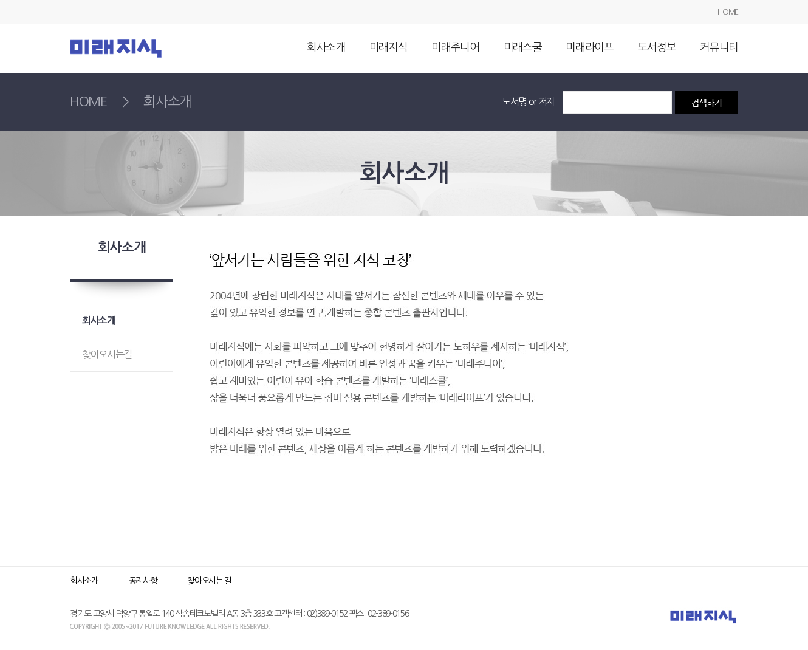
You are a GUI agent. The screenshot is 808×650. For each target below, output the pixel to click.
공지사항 (143, 580)
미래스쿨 (523, 47)
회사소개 (326, 47)
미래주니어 (455, 47)
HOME (727, 12)
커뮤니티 (719, 47)
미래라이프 (589, 47)
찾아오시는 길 (209, 580)
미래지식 (388, 47)
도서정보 (657, 47)
